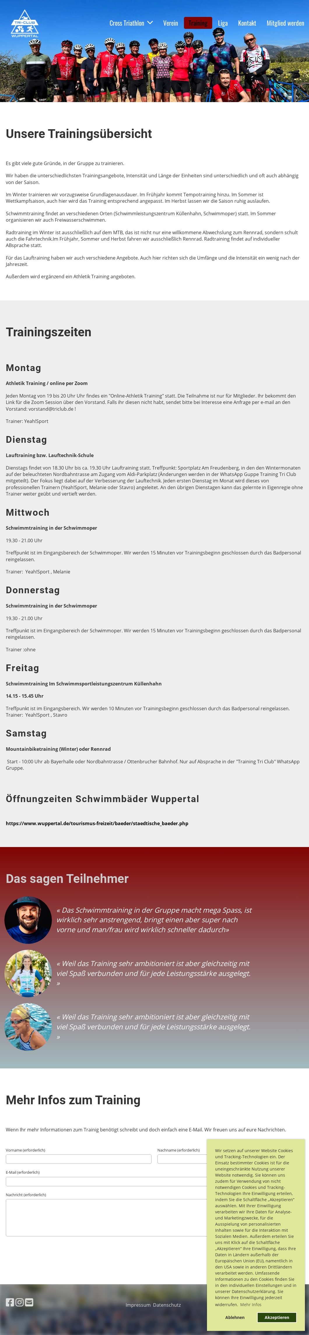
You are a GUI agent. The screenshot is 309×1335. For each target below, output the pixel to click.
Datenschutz (168, 1305)
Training (198, 22)
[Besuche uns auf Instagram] (19, 1302)
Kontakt (247, 22)
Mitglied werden (285, 22)
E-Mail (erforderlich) (23, 1172)
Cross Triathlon (131, 22)
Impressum (139, 1305)
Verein (170, 22)
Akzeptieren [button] (277, 1317)
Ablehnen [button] (235, 1317)
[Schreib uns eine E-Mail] (29, 1302)
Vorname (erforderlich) (25, 1150)
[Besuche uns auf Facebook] (10, 1302)
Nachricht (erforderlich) (26, 1194)
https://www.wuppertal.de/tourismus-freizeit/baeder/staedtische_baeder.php (97, 823)
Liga (223, 22)
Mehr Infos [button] (250, 1304)
